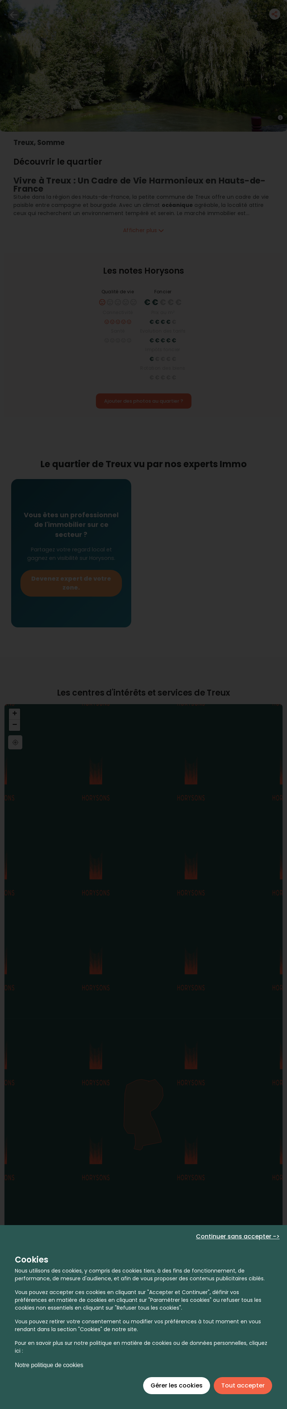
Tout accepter (243, 1385)
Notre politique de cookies (49, 1365)
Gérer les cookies (177, 1385)
